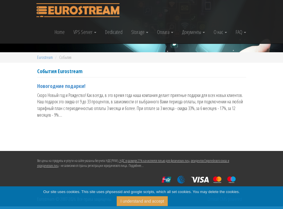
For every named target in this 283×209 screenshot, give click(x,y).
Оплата (165, 31)
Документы (193, 31)
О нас (220, 31)
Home (60, 31)
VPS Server (84, 31)
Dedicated (113, 31)
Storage (139, 31)
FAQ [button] (241, 31)
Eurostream (45, 57)
